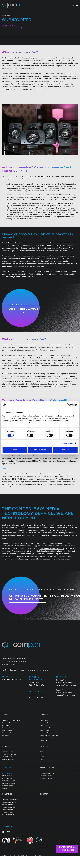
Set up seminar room (46, 776)
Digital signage (6, 725)
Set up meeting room (46, 778)
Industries (7, 794)
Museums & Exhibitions (8, 807)
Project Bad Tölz (45, 733)
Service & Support (7, 757)
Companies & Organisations (10, 799)
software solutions (9, 556)
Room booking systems (8, 781)
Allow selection (40, 450)
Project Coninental (45, 728)
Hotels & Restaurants (8, 805)
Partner (42, 759)
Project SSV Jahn (45, 730)
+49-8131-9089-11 (65, 692)
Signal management (7, 730)
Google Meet (5, 735)
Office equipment (7, 778)
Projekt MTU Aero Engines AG (49, 735)
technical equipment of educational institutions (53, 551)
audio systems (7, 546)
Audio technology (7, 773)
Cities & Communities (8, 810)
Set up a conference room (47, 773)
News (41, 762)
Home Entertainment (8, 815)
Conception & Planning (8, 752)
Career (42, 757)
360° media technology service (52, 548)
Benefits (6, 715)
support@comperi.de (65, 695)
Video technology (7, 776)
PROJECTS (44, 715)
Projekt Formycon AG (46, 738)
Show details (68, 443)
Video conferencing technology (11, 720)
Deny (15, 450)
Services (6, 746)
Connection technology (8, 783)
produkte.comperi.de (11, 679)
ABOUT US (44, 746)
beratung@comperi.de (66, 685)
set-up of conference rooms (12, 551)
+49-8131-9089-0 (65, 682)
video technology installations (57, 554)
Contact (44, 794)
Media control (6, 723)
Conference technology (8, 733)
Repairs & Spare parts (8, 759)
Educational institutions (9, 802)
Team (41, 752)
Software (4, 788)
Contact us (9, 25)
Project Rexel (44, 723)
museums (5, 554)
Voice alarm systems (8, 786)
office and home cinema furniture (39, 556)
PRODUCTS (6, 767)
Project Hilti (43, 725)
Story (41, 754)
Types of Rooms (47, 767)
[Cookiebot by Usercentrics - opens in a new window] (68, 404)
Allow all (65, 450)
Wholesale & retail (7, 812)
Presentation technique (8, 728)
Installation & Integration (9, 754)
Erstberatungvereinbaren (67, 848)
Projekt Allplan (44, 740)
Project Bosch (44, 720)
